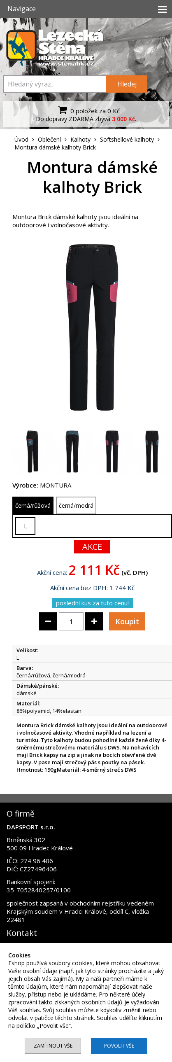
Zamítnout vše (53, 1045)
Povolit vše (119, 1045)
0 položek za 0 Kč (88, 110)
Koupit (127, 621)
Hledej (127, 84)
